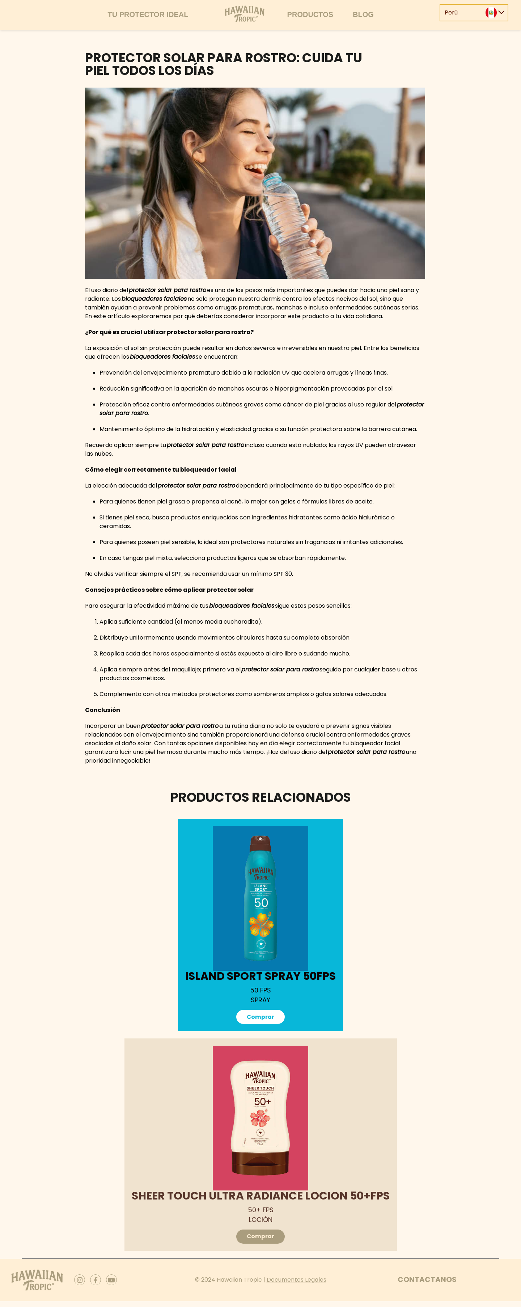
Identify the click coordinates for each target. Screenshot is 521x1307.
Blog (363, 14)
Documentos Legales (296, 1286)
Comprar (260, 1018)
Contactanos (427, 1285)
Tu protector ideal (147, 14)
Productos (310, 14)
